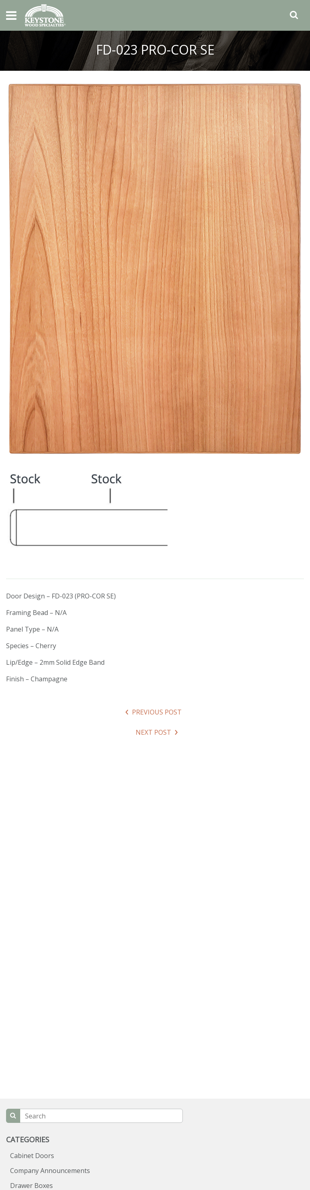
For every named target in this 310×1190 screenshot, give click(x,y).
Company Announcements (50, 1170)
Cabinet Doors (32, 1155)
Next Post (153, 732)
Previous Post (157, 712)
